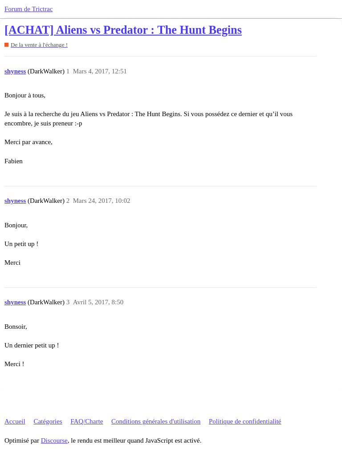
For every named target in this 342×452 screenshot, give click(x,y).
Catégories (47, 421)
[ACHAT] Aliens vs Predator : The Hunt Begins (123, 30)
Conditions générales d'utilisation (155, 421)
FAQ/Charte (86, 421)
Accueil (14, 421)
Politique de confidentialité (245, 421)
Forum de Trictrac (28, 8)
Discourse (54, 440)
